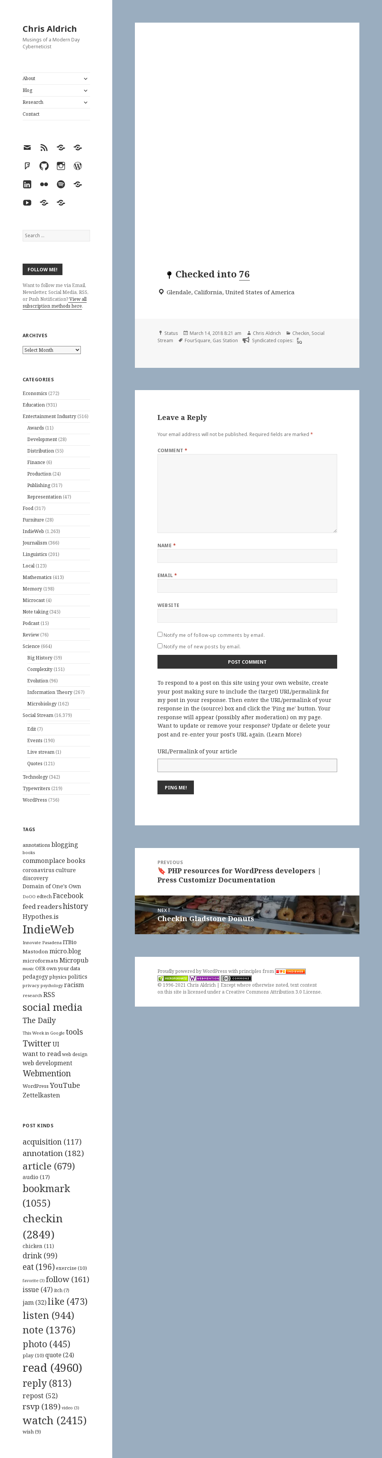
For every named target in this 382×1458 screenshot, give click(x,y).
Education (34, 405)
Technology (35, 777)
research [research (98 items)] (32, 995)
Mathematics (37, 577)
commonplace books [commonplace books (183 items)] (54, 860)
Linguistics (35, 554)
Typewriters (36, 788)
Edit (31, 729)
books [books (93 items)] (29, 852)
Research (33, 102)
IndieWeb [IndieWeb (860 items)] (48, 929)
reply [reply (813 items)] (47, 1383)
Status (171, 333)
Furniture (33, 520)
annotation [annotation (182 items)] (53, 1153)
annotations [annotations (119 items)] (36, 844)
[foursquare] (298, 340)
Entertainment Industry (49, 416)
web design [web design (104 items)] (74, 1054)
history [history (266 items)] (75, 906)
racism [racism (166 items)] (74, 985)
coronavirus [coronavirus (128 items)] (38, 870)
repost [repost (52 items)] (40, 1395)
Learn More (284, 734)
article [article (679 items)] (49, 1166)
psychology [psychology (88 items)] (52, 985)
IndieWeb (33, 531)
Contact (31, 114)
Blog (27, 90)
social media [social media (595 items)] (52, 1007)
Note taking (35, 611)
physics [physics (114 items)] (58, 976)
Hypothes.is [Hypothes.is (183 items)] (41, 916)
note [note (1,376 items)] (49, 1330)
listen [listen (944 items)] (48, 1315)
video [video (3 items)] (70, 1407)
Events (35, 740)
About (29, 78)
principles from (272, 971)
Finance (36, 462)
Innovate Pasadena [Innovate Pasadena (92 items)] (42, 942)
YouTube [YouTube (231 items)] (65, 1085)
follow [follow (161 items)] (67, 1279)
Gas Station (225, 340)
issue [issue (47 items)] (38, 1289)
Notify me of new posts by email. (202, 646)
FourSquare (197, 340)
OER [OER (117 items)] (40, 968)
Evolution (37, 680)
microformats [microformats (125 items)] (40, 960)
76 (244, 273)
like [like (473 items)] (68, 1301)
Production (39, 474)
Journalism (35, 543)
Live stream (40, 752)
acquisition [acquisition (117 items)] (52, 1142)
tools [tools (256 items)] (74, 1032)
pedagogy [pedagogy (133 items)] (35, 976)
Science (31, 646)
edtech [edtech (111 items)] (44, 896)
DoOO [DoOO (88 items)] (29, 896)
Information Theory (49, 692)
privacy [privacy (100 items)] (31, 985)
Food (28, 508)
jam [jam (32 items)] (34, 1302)
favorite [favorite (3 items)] (34, 1280)
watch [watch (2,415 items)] (55, 1420)
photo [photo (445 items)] (46, 1344)
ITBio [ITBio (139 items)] (70, 942)
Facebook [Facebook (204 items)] (68, 895)
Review (31, 634)
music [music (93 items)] (28, 968)
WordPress (35, 800)
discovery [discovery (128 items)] (35, 878)
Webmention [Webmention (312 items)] (47, 1073)
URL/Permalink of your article (197, 751)
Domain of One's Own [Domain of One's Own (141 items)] (52, 886)
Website (168, 605)
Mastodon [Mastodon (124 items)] (35, 951)
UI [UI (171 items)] (55, 1044)
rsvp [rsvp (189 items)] (42, 1406)
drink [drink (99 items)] (40, 1256)
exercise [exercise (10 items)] (71, 1267)
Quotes (35, 763)
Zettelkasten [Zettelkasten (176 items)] (41, 1095)
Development (42, 439)
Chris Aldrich (50, 28)
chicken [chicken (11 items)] (38, 1246)
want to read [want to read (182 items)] (42, 1053)
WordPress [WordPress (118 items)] (36, 1085)
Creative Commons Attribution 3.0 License (273, 992)
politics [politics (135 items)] (77, 976)
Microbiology (42, 703)
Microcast (34, 600)
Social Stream (38, 715)
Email (167, 575)
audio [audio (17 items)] (36, 1177)
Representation (44, 497)
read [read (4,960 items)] (52, 1367)
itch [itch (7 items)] (61, 1290)
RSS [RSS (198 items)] (49, 994)
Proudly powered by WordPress (192, 971)
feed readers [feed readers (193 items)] (42, 906)
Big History (39, 657)
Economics (35, 393)
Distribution (40, 451)
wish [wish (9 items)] (32, 1431)
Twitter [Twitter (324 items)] (37, 1043)
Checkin (300, 333)
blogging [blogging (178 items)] (64, 844)
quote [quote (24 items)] (59, 1355)
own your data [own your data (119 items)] (63, 968)
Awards (35, 428)
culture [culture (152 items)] (66, 870)
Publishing (38, 485)
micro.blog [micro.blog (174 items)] (65, 951)
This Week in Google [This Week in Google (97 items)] (44, 1033)
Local (28, 566)
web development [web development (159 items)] (47, 1063)
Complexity (39, 669)
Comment (172, 450)
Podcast (31, 623)
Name (166, 545)
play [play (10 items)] (33, 1355)
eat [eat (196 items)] (39, 1266)
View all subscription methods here (55, 302)
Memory (32, 588)
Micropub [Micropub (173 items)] (74, 960)
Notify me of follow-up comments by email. (214, 635)
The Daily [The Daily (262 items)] (39, 1020)
